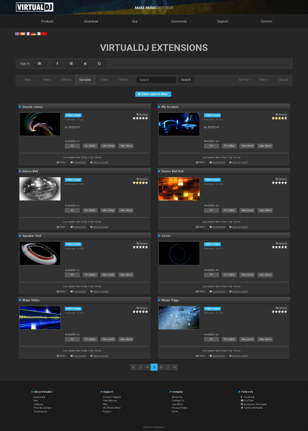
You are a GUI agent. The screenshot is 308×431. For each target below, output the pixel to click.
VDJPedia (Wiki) (111, 407)
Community (179, 21)
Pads (104, 80)
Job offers (177, 404)
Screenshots (40, 411)
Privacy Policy (179, 407)
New (28, 80)
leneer (144, 114)
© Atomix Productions (154, 427)
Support (222, 21)
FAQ (105, 404)
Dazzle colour (32, 107)
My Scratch (170, 107)
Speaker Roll (31, 236)
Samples (85, 80)
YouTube (247, 400)
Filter (264, 80)
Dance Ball (30, 171)
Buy (135, 21)
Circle (166, 236)
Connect (266, 21)
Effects (66, 80)
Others (123, 80)
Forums (107, 411)
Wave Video (31, 300)
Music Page (170, 300)
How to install (100, 162)
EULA (175, 411)
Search (186, 80)
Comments (80, 162)
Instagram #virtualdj (253, 404)
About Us (177, 396)
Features (38, 404)
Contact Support (112, 396)
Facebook (247, 396)
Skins (47, 80)
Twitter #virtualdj (252, 407)
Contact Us (178, 400)
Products (47, 21)
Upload (283, 80)
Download (91, 21)
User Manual (110, 400)
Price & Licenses (42, 407)
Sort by (245, 80)
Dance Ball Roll (173, 171)
